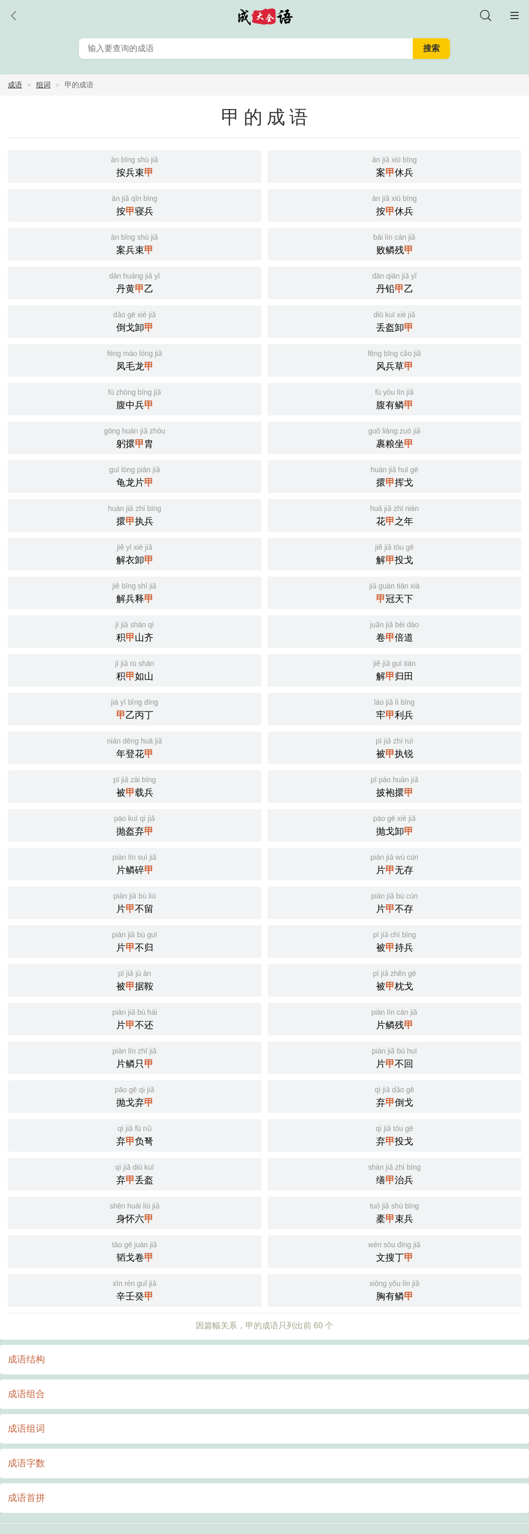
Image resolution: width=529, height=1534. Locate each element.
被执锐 (394, 747)
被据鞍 (134, 979)
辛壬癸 (134, 1289)
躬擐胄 (134, 437)
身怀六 (134, 1212)
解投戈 (394, 553)
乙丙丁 (134, 708)
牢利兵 (394, 708)
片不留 (134, 902)
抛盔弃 (134, 824)
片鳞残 (394, 1018)
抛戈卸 (394, 824)
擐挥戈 (394, 475)
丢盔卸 (394, 320)
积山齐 (134, 630)
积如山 (134, 669)
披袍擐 (394, 785)
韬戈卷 (134, 1250)
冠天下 (394, 592)
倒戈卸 (134, 320)
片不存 (394, 902)
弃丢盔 (134, 1173)
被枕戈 (394, 979)
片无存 (394, 863)
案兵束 (134, 243)
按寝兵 (134, 204)
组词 (43, 84)
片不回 (394, 1057)
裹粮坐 (394, 437)
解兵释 (134, 592)
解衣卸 (134, 553)
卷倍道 (394, 630)
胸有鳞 (394, 1289)
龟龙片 (134, 475)
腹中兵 (134, 398)
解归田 (394, 669)
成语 (15, 84)
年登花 (134, 747)
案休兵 (394, 165)
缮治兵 (394, 1173)
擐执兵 (134, 514)
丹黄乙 (134, 282)
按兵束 (134, 165)
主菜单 (514, 15)
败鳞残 (394, 243)
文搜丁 (394, 1250)
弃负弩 (134, 1134)
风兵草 (394, 359)
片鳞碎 (134, 863)
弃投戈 (394, 1134)
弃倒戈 (394, 1095)
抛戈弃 (134, 1095)
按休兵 (394, 204)
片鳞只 (134, 1057)
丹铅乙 (394, 282)
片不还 (134, 1018)
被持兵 (394, 940)
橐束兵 (394, 1212)
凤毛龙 (134, 359)
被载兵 (134, 785)
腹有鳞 (394, 398)
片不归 (134, 940)
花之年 (394, 514)
